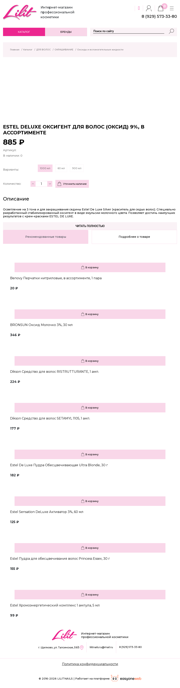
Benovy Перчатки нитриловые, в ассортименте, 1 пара (56, 278)
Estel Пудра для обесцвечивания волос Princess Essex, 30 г (60, 559)
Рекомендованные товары (45, 237)
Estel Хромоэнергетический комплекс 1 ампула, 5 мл (55, 605)
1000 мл (45, 168)
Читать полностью (90, 226)
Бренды (66, 31)
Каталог (24, 31)
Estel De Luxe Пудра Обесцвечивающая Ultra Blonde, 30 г (59, 465)
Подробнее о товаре (134, 237)
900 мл (76, 168)
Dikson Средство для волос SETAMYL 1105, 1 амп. (50, 418)
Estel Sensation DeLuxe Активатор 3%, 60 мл (46, 512)
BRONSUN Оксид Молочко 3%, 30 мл (41, 325)
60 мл (61, 168)
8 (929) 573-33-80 (130, 647)
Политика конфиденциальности (90, 664)
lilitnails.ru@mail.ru (101, 647)
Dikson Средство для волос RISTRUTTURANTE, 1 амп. (54, 372)
